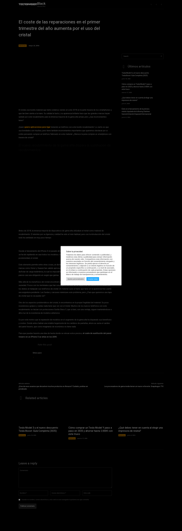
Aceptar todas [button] (93, 279)
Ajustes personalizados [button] (76, 279)
